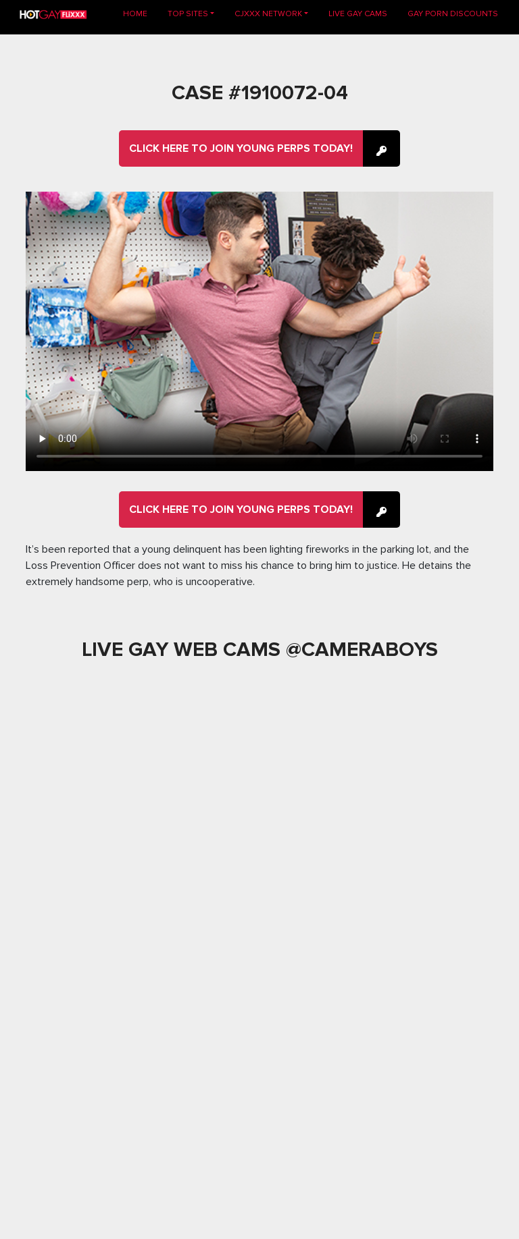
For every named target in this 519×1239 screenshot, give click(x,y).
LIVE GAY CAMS (357, 14)
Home (140, 13)
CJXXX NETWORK (268, 14)
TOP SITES (188, 14)
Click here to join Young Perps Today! (241, 148)
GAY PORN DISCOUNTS (452, 14)
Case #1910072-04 (260, 92)
